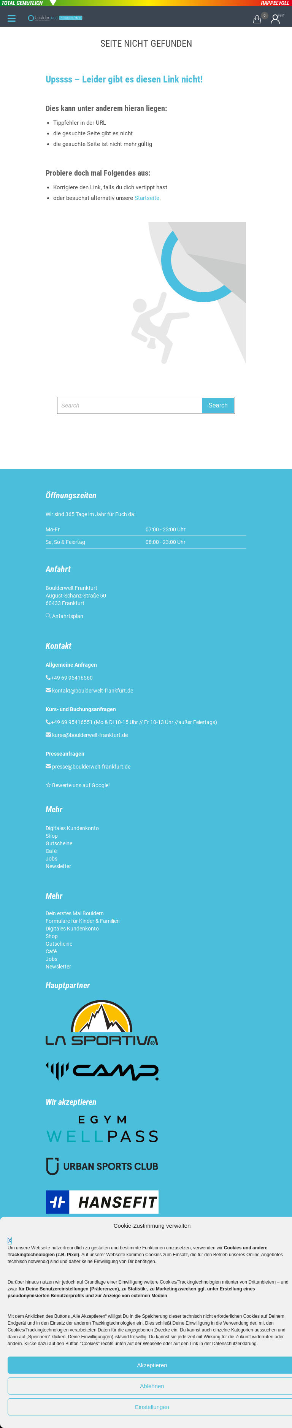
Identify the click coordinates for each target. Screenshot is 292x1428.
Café (51, 851)
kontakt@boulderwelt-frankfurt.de (92, 691)
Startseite (147, 198)
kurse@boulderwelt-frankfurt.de (90, 735)
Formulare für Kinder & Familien (83, 921)
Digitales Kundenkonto (73, 828)
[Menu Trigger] (11, 18)
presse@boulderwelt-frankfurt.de (91, 767)
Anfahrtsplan (67, 616)
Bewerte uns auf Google (80, 785)
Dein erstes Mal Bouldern (75, 913)
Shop (52, 836)
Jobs (51, 859)
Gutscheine (59, 843)
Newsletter (59, 866)
